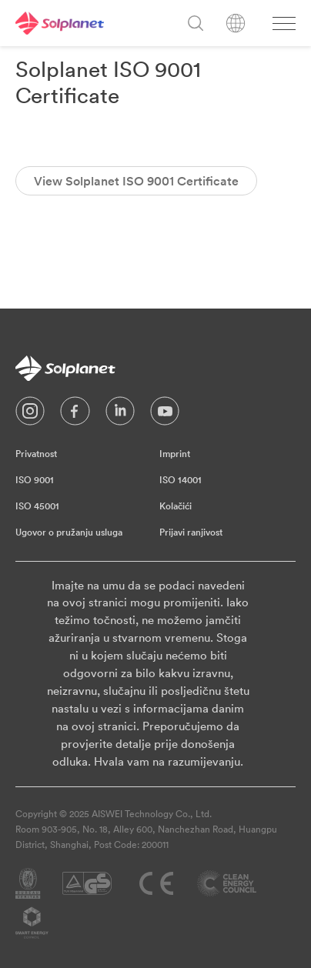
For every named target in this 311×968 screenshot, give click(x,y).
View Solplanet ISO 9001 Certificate (136, 181)
